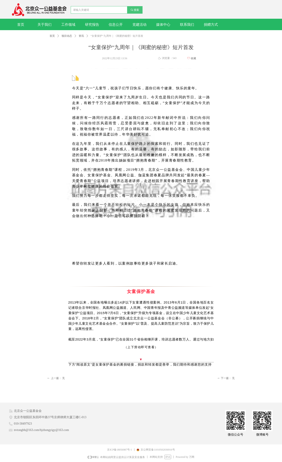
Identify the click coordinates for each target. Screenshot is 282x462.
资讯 (81, 35)
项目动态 (66, 35)
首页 (52, 35)
